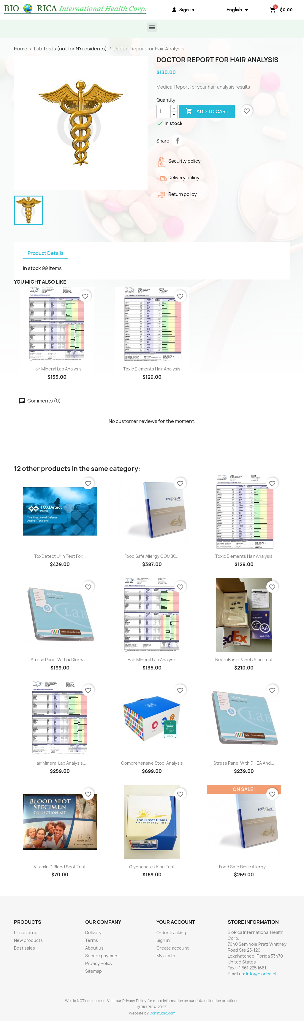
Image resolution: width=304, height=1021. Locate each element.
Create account (172, 948)
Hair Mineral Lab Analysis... (60, 763)
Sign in (163, 940)
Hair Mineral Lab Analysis (57, 369)
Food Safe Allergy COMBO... (152, 556)
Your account (175, 922)
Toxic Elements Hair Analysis (151, 369)
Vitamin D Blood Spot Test (60, 867)
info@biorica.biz (262, 974)
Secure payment (102, 955)
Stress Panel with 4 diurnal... (60, 659)
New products (28, 940)
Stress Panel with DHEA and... (243, 763)
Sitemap (93, 971)
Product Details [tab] (46, 253)
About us (94, 948)
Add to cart (207, 111)
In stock (32, 268)
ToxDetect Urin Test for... (60, 556)
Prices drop (25, 932)
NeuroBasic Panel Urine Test (244, 659)
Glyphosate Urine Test (152, 867)
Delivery (93, 932)
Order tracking (171, 932)
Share (177, 140)
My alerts (165, 955)
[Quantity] (163, 111)
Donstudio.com (162, 1013)
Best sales (24, 948)
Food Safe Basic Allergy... (244, 867)
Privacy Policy (99, 963)
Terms (91, 940)
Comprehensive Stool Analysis (152, 763)
